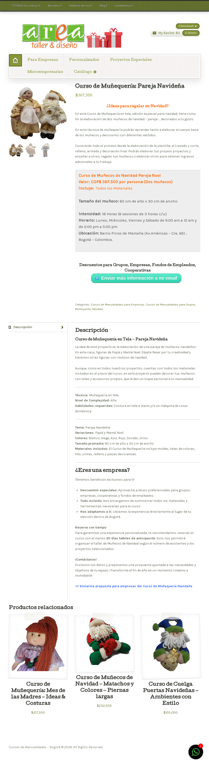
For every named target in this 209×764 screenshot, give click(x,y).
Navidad (97, 309)
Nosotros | (54, 5)
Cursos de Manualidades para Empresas (117, 304)
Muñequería (83, 309)
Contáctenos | (124, 5)
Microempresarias (45, 72)
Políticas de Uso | (80, 5)
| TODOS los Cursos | (26, 5)
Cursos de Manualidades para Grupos (170, 304)
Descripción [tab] (22, 327)
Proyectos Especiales (131, 60)
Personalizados (84, 60)
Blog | (103, 5)
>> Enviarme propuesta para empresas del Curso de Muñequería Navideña (133, 586)
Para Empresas (42, 60)
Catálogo (83, 72)
